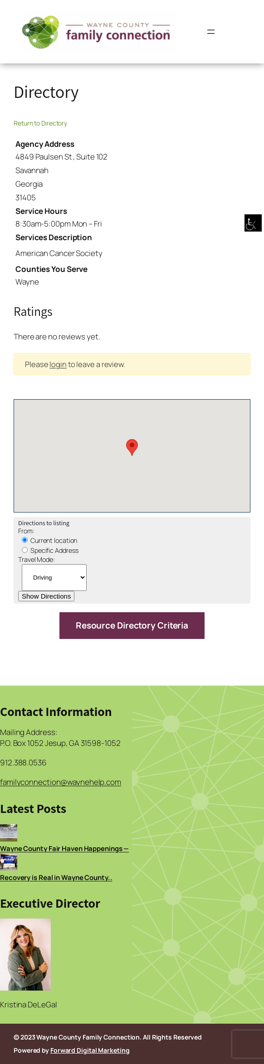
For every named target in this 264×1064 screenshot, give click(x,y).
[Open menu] (210, 31)
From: (26, 531)
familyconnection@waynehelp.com (60, 782)
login (58, 364)
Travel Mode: (36, 559)
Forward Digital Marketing (90, 1050)
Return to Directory (40, 123)
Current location (49, 540)
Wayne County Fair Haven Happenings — (64, 848)
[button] (132, 447)
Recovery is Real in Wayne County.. (56, 877)
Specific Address (50, 550)
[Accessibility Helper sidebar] (253, 224)
